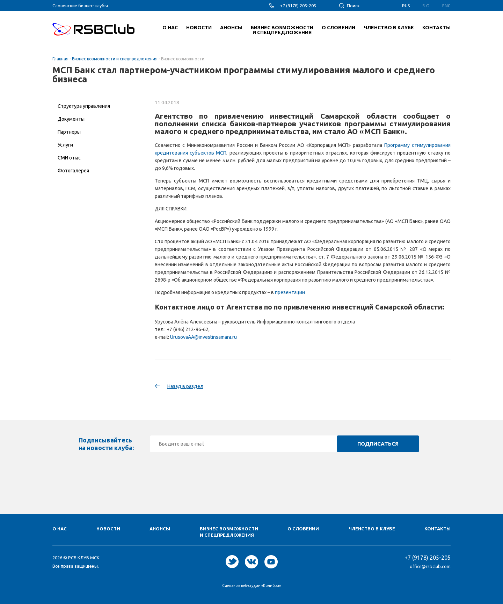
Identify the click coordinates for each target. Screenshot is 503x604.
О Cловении (303, 528)
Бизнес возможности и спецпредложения (115, 59)
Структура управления (84, 106)
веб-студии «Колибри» (261, 585)
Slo (426, 5)
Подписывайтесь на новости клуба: (106, 444)
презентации (290, 292)
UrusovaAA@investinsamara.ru (203, 337)
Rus (406, 5)
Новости (108, 528)
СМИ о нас (69, 158)
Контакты (437, 528)
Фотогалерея (73, 170)
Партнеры (69, 132)
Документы (71, 119)
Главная (60, 59)
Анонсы (160, 528)
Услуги (65, 145)
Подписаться (378, 444)
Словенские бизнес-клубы (80, 5)
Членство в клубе (372, 528)
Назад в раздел (185, 386)
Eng (446, 5)
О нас (59, 528)
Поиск (353, 5)
